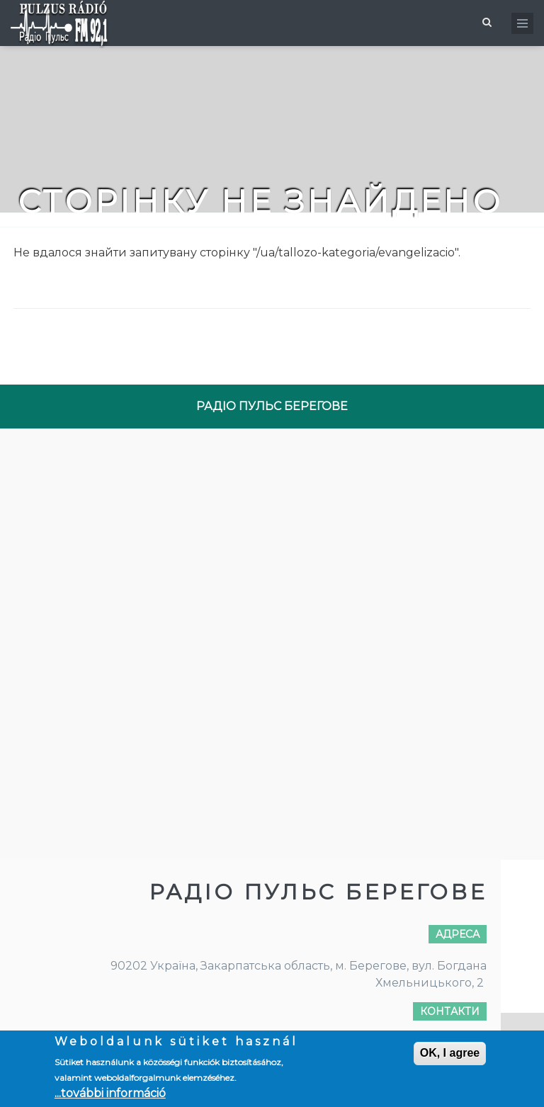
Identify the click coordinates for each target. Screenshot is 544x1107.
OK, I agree (450, 1053)
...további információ (110, 1093)
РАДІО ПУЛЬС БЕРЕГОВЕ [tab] (272, 406)
